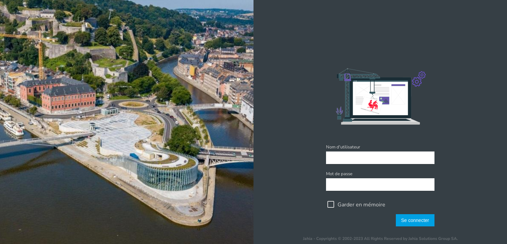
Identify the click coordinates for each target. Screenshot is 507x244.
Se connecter (415, 220)
